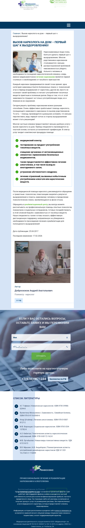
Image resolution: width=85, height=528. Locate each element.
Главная (16, 33)
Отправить (35, 356)
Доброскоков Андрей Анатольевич (33, 290)
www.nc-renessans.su (63, 510)
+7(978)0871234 (40, 379)
